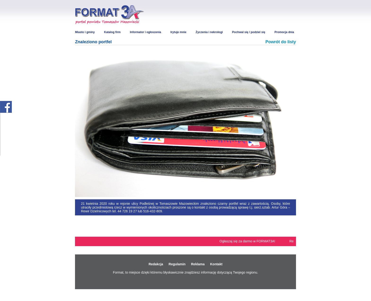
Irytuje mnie (178, 32)
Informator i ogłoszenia (145, 32)
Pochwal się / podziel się (248, 32)
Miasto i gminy (85, 32)
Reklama (198, 264)
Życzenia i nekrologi (209, 32)
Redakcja (156, 264)
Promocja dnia (284, 32)
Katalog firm (112, 32)
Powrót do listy (280, 41)
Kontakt (216, 264)
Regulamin (177, 264)
